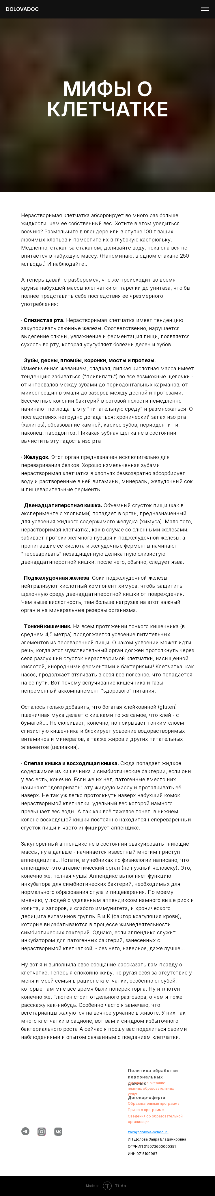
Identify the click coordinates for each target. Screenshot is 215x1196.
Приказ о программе (146, 1110)
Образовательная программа (154, 1103)
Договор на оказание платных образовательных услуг (151, 1088)
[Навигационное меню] (205, 9)
